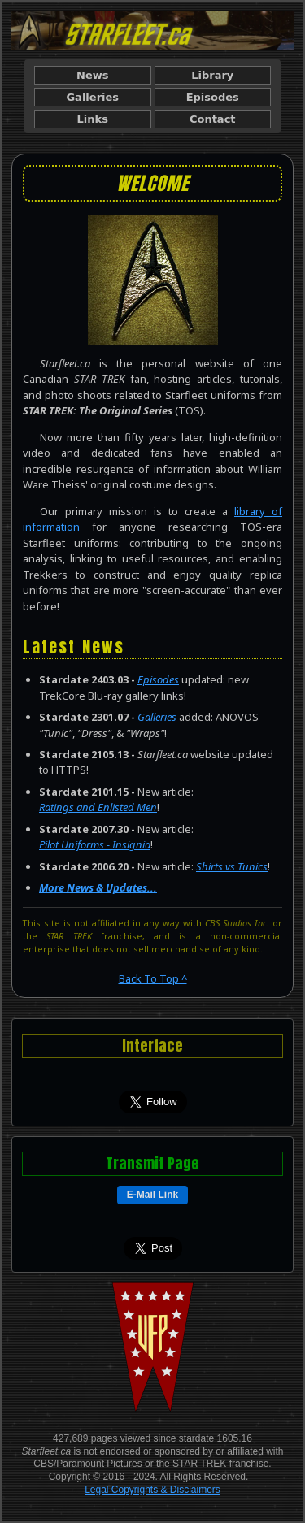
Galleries (92, 97)
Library (212, 75)
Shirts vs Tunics (232, 866)
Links (92, 119)
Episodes (212, 97)
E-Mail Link (152, 1194)
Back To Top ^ (153, 978)
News (92, 75)
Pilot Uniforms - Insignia (94, 844)
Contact (213, 119)
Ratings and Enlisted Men (98, 807)
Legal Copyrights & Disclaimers (152, 1489)
